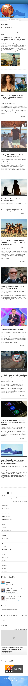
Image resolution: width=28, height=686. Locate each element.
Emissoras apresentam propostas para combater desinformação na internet (13, 422)
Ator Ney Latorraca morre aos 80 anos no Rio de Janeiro (12, 287)
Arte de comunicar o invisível (13, 596)
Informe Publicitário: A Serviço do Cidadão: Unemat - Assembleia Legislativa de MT (12, 649)
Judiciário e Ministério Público (9, 541)
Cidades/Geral (5, 511)
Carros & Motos (5, 508)
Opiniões (8, 577)
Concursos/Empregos (7, 519)
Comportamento (6, 516)
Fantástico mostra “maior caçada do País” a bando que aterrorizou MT (14, 376)
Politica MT (4, 560)
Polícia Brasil (5, 552)
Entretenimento (5, 533)
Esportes (4, 535)
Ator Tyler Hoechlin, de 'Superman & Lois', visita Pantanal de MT (14, 155)
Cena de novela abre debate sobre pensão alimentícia (13, 200)
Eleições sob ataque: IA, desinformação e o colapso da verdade (16, 589)
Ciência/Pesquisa (6, 513)
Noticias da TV (6, 549)
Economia (4, 527)
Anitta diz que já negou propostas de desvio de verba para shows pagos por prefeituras (13, 462)
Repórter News (5, 620)
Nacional (4, 546)
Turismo (4, 568)
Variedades (4, 571)
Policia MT (4, 554)
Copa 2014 (4, 522)
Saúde (3, 563)
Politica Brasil (5, 557)
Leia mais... (22, 54)
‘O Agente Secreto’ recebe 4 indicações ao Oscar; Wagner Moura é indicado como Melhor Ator (14, 39)
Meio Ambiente (5, 543)
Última (3, 495)
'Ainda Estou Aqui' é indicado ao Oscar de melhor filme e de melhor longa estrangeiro (13, 242)
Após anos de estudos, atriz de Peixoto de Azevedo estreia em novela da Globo (12, 97)
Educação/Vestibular (6, 530)
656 (20, 493)
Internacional (5, 538)
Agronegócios (5, 505)
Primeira (4, 493)
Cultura (3, 524)
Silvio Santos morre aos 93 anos (12, 329)
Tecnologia (4, 565)
